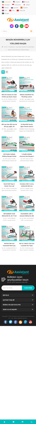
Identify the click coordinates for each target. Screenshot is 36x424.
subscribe (28, 288)
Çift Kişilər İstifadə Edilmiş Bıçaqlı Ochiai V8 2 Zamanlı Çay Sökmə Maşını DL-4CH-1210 (9, 155)
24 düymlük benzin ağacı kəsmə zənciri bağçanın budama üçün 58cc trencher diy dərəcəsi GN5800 (26, 126)
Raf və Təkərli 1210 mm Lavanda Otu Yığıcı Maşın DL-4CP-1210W (26, 245)
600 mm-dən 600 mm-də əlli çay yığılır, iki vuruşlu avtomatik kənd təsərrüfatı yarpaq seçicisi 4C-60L (9, 126)
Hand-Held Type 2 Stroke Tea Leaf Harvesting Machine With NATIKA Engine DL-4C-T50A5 (9, 185)
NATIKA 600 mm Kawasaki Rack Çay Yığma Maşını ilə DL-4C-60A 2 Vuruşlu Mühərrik (9, 245)
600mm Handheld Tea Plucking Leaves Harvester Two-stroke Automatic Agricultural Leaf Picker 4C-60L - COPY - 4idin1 (27, 96)
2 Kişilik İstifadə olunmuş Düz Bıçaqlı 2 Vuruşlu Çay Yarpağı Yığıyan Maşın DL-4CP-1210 (26, 155)
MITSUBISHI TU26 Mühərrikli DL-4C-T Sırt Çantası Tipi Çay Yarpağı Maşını (9, 215)
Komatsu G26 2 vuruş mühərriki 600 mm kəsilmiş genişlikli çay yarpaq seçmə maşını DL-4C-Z (27, 185)
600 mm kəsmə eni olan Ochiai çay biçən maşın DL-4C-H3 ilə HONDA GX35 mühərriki (9, 96)
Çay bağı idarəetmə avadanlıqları (25, 47)
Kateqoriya (11, 47)
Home (4, 47)
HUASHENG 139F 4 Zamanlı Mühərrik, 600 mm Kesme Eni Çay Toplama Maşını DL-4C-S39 (26, 215)
